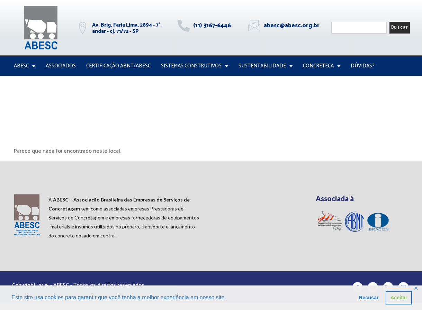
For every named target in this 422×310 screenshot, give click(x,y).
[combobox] (359, 28)
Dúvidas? (363, 66)
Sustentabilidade (266, 66)
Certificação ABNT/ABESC (118, 66)
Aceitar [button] (398, 297)
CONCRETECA (321, 66)
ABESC (24, 66)
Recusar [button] (369, 297)
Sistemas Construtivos (194, 66)
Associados (61, 66)
